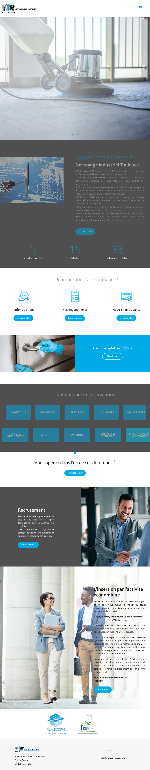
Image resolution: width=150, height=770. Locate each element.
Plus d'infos (112, 356)
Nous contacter (75, 473)
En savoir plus (80, 231)
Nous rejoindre (31, 544)
